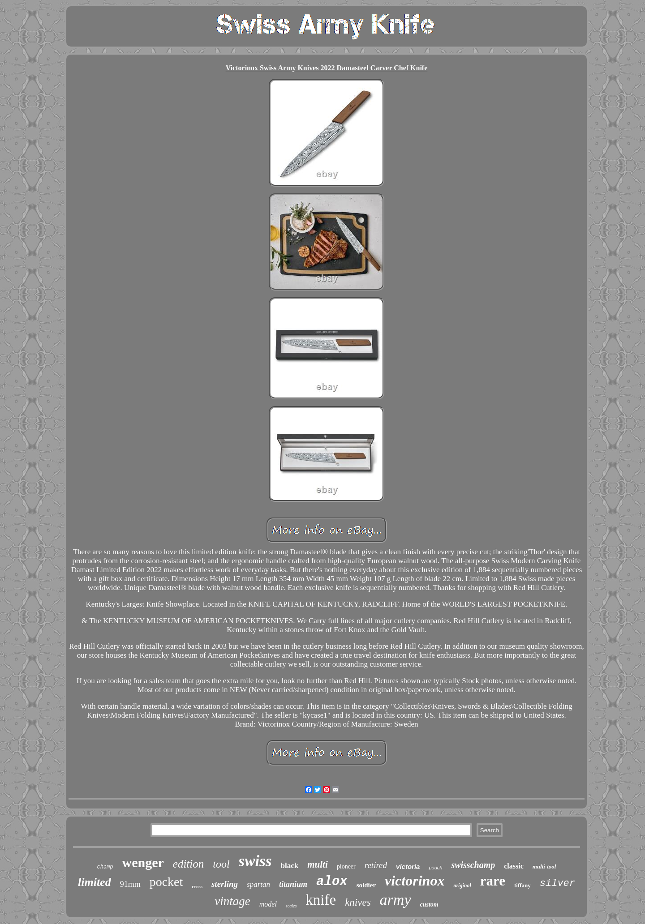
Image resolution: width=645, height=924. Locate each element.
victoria (408, 866)
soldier (366, 885)
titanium (293, 884)
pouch (435, 867)
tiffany (522, 885)
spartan (258, 884)
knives (357, 902)
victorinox (414, 881)
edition (188, 864)
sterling (224, 884)
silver (557, 883)
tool (221, 864)
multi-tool (544, 866)
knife (320, 900)
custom (429, 904)
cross (197, 886)
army (395, 899)
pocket (166, 882)
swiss (255, 861)
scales (291, 905)
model (268, 904)
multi (317, 864)
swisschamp (473, 865)
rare (492, 881)
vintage (232, 901)
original (462, 885)
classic (514, 866)
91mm (130, 884)
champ (105, 867)
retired (376, 865)
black (290, 865)
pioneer (346, 866)
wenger (143, 862)
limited (94, 882)
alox (332, 881)
